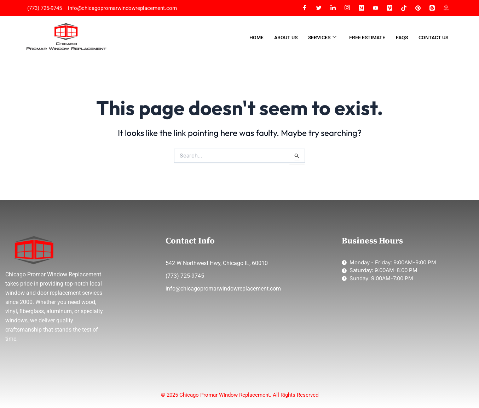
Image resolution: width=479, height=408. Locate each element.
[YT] (375, 8)
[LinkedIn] (333, 8)
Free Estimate (367, 37)
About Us (286, 37)
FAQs (402, 37)
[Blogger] (432, 8)
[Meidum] (361, 8)
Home (256, 37)
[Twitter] (318, 8)
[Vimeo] (389, 8)
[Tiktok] (403, 8)
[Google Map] (446, 8)
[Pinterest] (417, 8)
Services (322, 38)
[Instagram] (347, 8)
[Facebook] (304, 8)
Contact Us (433, 37)
